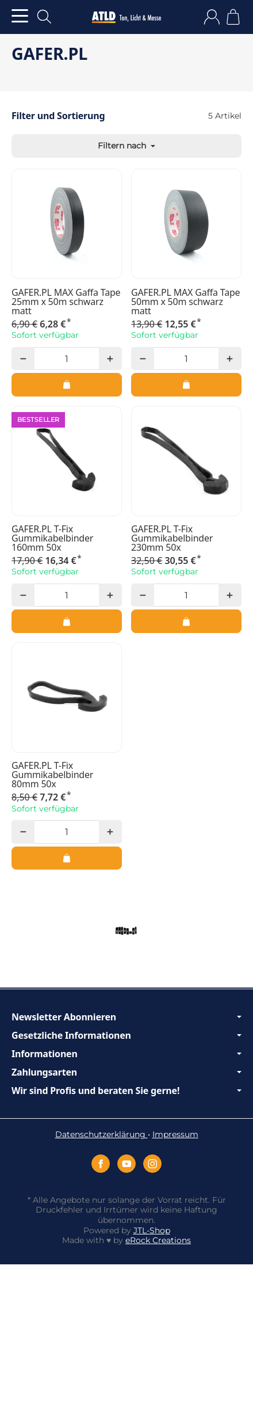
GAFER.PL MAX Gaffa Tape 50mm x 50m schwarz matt (185, 301)
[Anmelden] (212, 17)
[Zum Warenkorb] (233, 17)
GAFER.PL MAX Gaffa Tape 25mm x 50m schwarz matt (66, 301)
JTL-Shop (151, 1230)
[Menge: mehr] (110, 358)
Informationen (126, 1053)
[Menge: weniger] (23, 358)
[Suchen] (44, 16)
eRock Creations (158, 1240)
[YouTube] (126, 1163)
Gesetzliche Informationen (126, 1035)
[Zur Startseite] (126, 17)
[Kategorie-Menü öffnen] (20, 15)
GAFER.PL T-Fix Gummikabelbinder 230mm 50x (172, 538)
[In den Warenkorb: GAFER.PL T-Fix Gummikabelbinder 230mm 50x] (186, 620)
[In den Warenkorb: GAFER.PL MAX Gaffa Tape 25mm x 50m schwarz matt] (67, 384)
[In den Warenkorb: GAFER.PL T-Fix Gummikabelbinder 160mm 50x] (67, 620)
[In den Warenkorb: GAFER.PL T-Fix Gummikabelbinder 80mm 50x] (67, 858)
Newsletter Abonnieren (126, 1016)
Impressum (175, 1134)
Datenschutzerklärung (101, 1134)
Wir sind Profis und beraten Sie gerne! (126, 1090)
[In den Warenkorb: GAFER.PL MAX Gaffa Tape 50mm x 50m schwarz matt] (186, 384)
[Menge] (66, 358)
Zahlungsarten (126, 1072)
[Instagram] (152, 1163)
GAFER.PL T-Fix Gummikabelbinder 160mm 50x (52, 538)
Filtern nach (126, 145)
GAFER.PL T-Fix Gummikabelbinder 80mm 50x (52, 774)
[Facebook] (100, 1163)
